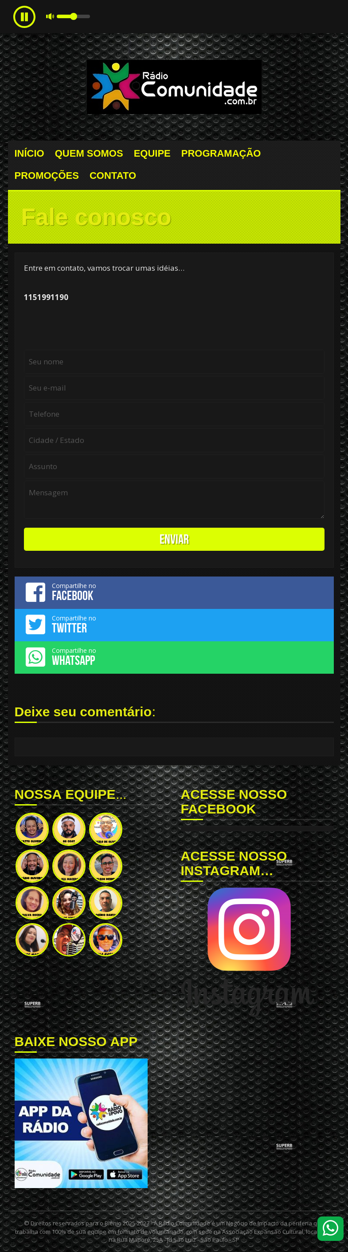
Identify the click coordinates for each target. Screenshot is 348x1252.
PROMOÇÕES (47, 176)
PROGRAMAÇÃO (221, 153)
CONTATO (113, 176)
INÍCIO (29, 153)
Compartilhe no (174, 592)
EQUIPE (152, 153)
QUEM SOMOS (89, 153)
